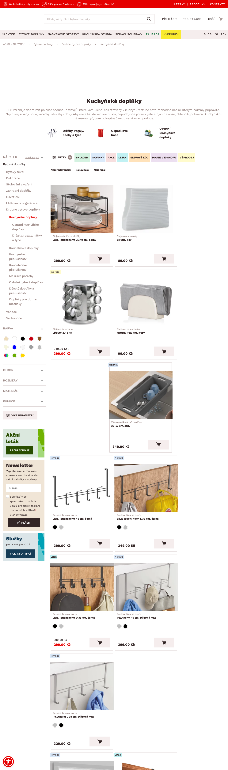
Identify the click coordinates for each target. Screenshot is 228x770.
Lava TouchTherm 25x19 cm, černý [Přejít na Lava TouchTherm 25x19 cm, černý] (75, 232)
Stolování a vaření (19, 184)
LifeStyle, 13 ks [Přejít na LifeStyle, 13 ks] (181, 232)
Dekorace (13, 178)
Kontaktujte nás (57, 703)
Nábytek (10, 157)
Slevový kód (139, 157)
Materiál (10, 391)
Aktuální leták (108, 681)
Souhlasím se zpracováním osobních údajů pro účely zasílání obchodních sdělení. (25, 503)
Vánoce (11, 312)
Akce (111, 157)
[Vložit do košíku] (94, 250)
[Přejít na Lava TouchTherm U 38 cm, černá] (196, 375)
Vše (155, 634)
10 (144, 634)
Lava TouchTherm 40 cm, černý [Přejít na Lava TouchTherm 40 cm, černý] (191, 581)
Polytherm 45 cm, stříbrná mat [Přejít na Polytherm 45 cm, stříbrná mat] (73, 491)
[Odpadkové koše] (114, 133)
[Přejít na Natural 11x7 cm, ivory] (79, 290)
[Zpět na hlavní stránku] (19, 19)
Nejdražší (99, 169)
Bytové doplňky (14, 164)
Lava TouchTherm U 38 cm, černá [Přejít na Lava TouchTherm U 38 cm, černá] (192, 400)
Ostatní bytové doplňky (26, 282)
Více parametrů (22, 415)
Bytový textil (15, 172)
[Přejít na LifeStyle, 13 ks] (196, 206)
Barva (8, 328)
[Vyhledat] (149, 19)
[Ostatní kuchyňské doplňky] (162, 133)
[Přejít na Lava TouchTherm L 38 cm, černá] (138, 375)
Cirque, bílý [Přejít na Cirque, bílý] (122, 232)
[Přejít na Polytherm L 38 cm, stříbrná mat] (138, 465)
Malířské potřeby (21, 276)
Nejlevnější (82, 169)
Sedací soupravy (128, 34)
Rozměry (10, 380)
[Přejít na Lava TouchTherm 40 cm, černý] (196, 556)
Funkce (9, 401)
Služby (220, 34)
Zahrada (153, 34)
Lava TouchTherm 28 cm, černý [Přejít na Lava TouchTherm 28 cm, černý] (132, 581)
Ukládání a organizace (21, 203)
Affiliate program (58, 721)
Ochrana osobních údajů (59, 740)
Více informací (19, 514)
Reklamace (54, 686)
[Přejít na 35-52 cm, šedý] (196, 290)
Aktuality (9, 695)
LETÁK (122, 157)
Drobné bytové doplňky (23, 209)
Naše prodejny (13, 703)
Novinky (98, 157)
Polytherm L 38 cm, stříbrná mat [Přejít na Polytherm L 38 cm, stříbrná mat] (133, 491)
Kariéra (8, 730)
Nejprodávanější (61, 169)
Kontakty (217, 4)
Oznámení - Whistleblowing (66, 712)
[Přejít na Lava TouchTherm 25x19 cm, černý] (79, 206)
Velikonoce (14, 318)
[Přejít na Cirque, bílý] (138, 206)
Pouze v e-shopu (164, 157)
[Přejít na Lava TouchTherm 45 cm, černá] (79, 375)
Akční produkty (109, 673)
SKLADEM (82, 157)
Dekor (8, 370)
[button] (8, 761)
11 (149, 634)
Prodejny (197, 4)
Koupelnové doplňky (24, 248)
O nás (7, 686)
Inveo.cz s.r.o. (129, 763)
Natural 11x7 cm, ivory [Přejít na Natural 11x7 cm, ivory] (68, 316)
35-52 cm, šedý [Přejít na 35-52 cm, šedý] (186, 316)
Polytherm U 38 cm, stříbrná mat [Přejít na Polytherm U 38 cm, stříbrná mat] (74, 581)
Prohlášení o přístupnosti (64, 730)
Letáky (179, 4)
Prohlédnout (19, 450)
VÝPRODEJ (187, 157)
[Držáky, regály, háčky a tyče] (65, 133)
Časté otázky (55, 695)
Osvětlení (13, 197)
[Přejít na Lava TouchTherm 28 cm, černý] (138, 556)
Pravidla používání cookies (60, 747)
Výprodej (104, 699)
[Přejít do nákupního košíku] (215, 18)
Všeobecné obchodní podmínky (19, 740)
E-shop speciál (108, 690)
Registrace (192, 19)
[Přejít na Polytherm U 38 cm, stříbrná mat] (79, 556)
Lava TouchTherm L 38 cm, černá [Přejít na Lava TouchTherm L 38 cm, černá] (133, 400)
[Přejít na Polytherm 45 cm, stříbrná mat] (79, 465)
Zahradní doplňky (18, 190)
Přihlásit (169, 19)
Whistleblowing (11, 747)
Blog (208, 34)
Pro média (10, 721)
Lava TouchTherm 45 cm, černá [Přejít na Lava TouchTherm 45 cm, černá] (73, 400)
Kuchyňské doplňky (23, 217)
